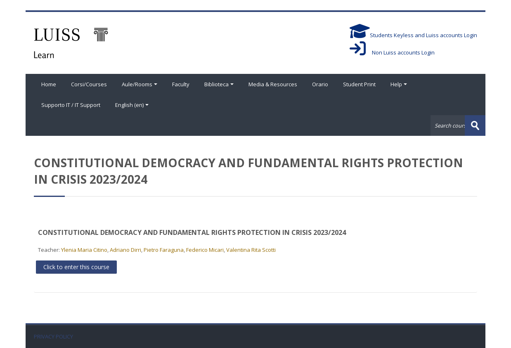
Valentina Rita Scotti (251, 249)
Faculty (180, 84)
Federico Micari (205, 249)
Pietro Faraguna (164, 249)
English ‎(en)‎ (132, 105)
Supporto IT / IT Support (70, 105)
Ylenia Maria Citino (84, 249)
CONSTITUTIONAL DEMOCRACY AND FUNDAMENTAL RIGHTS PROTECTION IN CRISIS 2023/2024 (192, 232)
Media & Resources (272, 84)
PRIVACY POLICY (53, 337)
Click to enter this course (76, 267)
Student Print (359, 84)
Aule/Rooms (139, 84)
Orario (320, 84)
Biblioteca (219, 84)
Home (48, 84)
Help (398, 84)
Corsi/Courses (89, 84)
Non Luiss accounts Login (392, 52)
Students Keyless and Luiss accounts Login (413, 35)
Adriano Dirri (125, 249)
